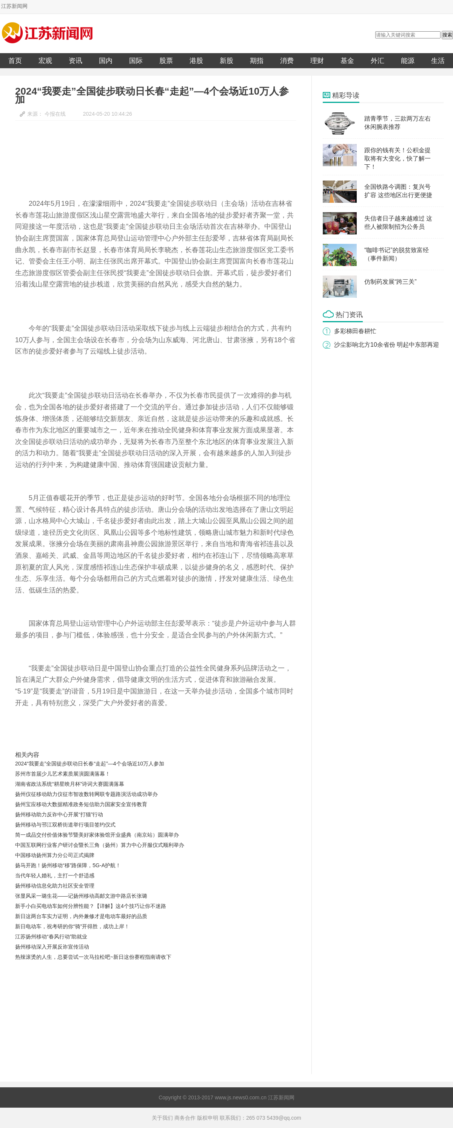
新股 (226, 60)
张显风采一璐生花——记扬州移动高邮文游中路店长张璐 (81, 896)
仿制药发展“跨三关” (390, 282)
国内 (105, 60)
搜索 (447, 35)
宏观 (45, 60)
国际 (136, 60)
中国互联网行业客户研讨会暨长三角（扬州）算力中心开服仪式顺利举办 (99, 845)
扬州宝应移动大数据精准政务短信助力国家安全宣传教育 (81, 804)
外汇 (377, 60)
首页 (15, 60)
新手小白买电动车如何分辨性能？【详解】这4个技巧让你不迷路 (90, 906)
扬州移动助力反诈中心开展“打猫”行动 (59, 814)
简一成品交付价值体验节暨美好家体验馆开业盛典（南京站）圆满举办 (97, 835)
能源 (407, 60)
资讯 (75, 60)
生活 (438, 60)
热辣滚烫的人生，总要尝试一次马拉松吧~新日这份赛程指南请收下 (93, 957)
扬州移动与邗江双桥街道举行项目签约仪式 (65, 825)
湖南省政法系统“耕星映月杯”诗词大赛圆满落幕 (69, 784)
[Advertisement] (145, 1018)
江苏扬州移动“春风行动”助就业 (51, 937)
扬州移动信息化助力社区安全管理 (54, 886)
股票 (166, 60)
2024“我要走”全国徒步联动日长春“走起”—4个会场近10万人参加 (89, 764)
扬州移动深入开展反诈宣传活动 (52, 947)
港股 (196, 60)
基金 (347, 60)
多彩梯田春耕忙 (355, 331)
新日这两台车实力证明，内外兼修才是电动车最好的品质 (81, 916)
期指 (256, 60)
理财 (317, 60)
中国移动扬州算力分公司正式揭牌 (54, 855)
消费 (287, 60)
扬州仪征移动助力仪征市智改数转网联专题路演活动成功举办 (86, 794)
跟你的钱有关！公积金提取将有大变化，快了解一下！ (397, 158)
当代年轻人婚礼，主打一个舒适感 (54, 875)
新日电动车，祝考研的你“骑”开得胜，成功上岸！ (72, 926)
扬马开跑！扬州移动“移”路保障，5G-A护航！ (68, 865)
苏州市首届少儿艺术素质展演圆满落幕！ (62, 774)
